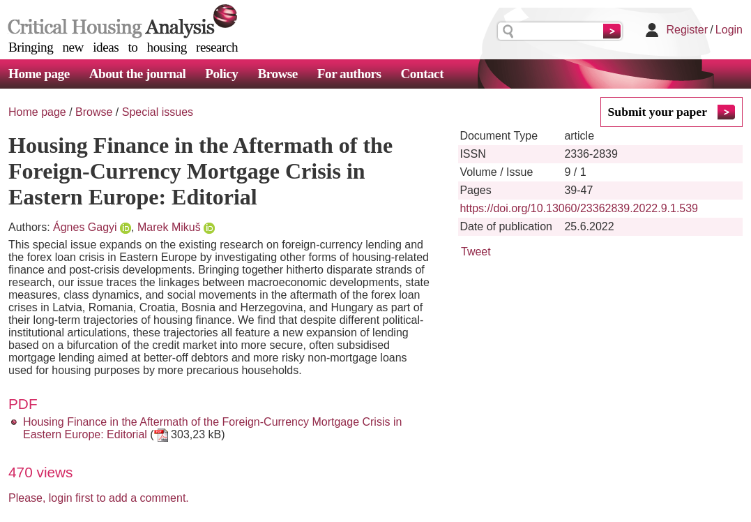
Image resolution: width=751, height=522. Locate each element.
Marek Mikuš (169, 227)
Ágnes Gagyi (85, 227)
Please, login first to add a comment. (98, 498)
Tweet (476, 252)
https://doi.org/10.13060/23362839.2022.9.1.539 (579, 208)
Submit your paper (657, 112)
